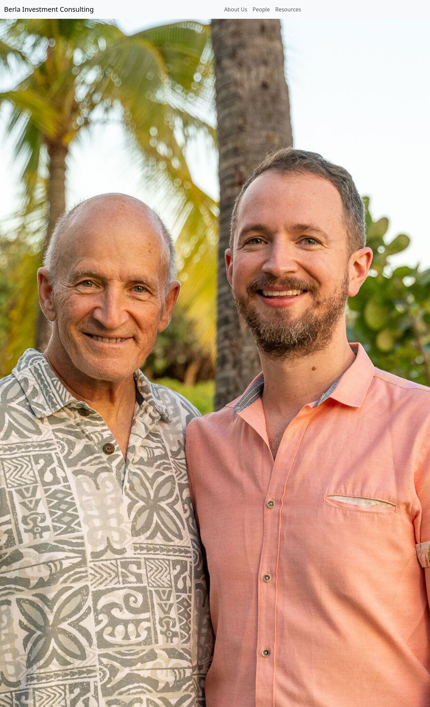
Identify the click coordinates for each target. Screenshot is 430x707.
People (261, 9)
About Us (235, 9)
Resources (288, 9)
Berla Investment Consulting (49, 9)
